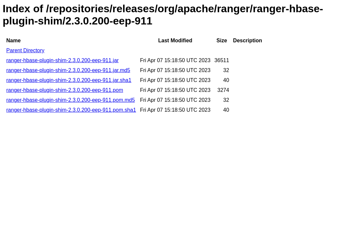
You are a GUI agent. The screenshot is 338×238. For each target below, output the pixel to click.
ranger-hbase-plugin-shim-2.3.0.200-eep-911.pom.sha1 (71, 110)
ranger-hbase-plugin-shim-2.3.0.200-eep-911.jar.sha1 (68, 80)
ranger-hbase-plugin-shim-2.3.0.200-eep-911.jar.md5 (68, 70)
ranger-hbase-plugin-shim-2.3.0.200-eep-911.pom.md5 (70, 100)
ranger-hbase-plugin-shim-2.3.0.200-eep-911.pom (64, 90)
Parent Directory (25, 50)
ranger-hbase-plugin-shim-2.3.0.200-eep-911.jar (62, 60)
